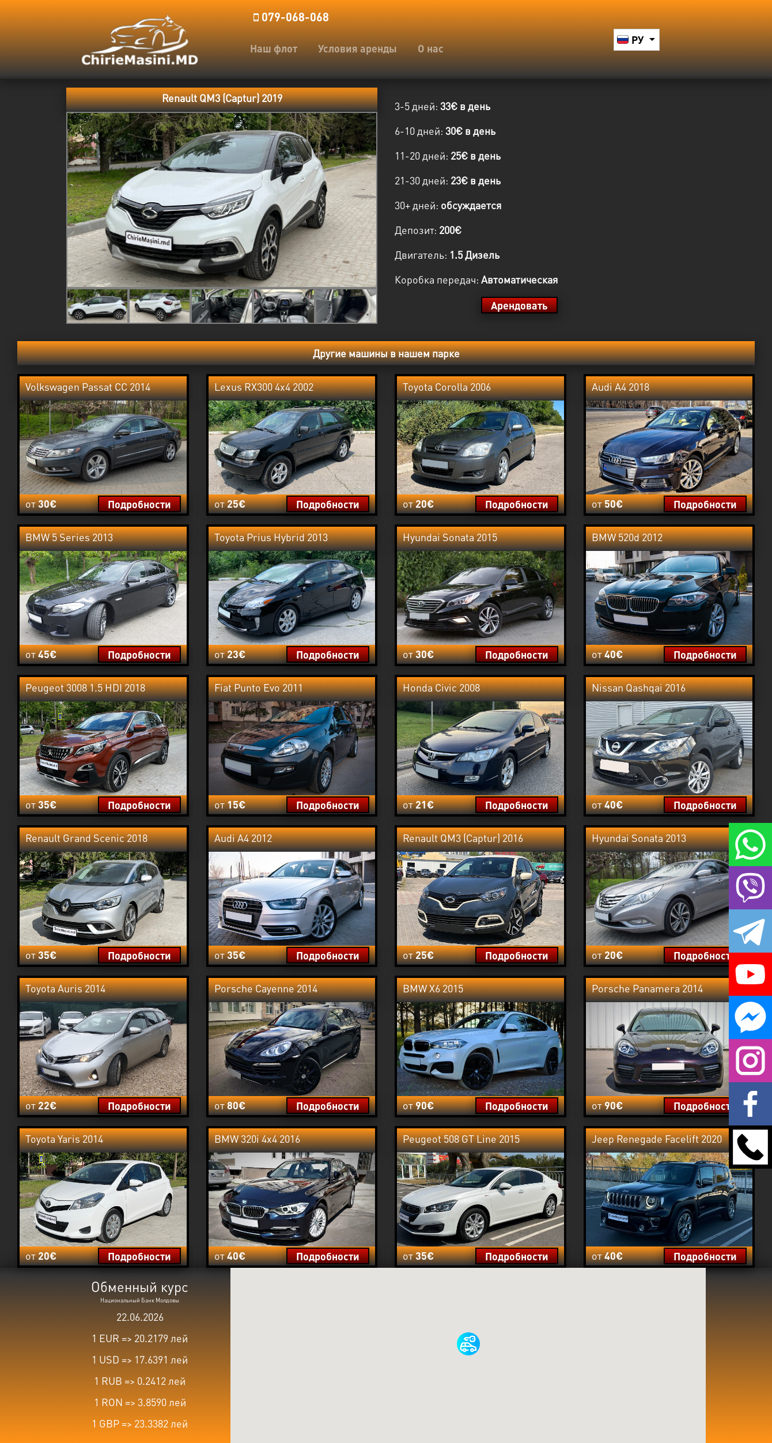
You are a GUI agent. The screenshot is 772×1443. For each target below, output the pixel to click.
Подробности (139, 504)
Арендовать (519, 305)
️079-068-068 (291, 16)
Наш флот (273, 48)
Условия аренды (357, 48)
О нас (431, 48)
